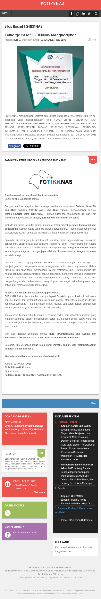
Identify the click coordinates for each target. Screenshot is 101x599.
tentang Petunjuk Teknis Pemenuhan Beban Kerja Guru (77, 500)
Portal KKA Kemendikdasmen (76, 520)
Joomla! (19, 594)
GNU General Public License (73, 594)
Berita (17, 40)
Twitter (84, 14)
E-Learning (77, 14)
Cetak (89, 39)
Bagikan (14, 146)
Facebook (71, 14)
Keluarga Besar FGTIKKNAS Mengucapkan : (42, 34)
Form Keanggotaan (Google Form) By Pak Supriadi (90, 14)
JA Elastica (66, 591)
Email (94, 39)
